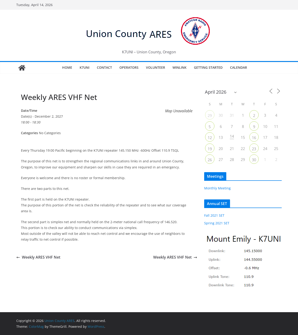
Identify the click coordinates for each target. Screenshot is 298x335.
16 (254, 137)
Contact (104, 67)
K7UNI (84, 67)
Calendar (238, 67)
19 (210, 148)
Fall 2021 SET (214, 215)
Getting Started (208, 67)
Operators (129, 67)
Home (67, 67)
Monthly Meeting (217, 188)
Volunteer (155, 67)
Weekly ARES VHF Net (38, 257)
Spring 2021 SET (216, 223)
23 (254, 148)
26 (210, 159)
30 (254, 159)
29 (210, 115)
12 (210, 137)
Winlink (179, 67)
